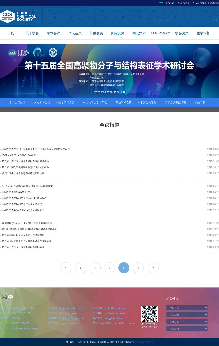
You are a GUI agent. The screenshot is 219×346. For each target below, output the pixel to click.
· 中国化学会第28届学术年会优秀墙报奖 (21, 204)
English (170, 3)
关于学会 (32, 33)
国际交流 (117, 33)
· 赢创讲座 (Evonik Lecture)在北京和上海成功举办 (26, 223)
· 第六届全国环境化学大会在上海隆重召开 (22, 235)
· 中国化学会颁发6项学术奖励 (15, 192)
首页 (10, 33)
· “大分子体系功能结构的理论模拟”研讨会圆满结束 (26, 186)
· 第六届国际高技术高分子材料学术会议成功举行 (25, 241)
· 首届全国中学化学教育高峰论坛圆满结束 (22, 173)
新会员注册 (184, 3)
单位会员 (96, 33)
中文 (161, 3)
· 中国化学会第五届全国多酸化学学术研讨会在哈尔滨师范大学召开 (35, 149)
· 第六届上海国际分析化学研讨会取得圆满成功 (24, 161)
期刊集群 (139, 33)
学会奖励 (182, 33)
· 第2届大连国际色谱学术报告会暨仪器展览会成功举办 (28, 229)
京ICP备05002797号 (144, 342)
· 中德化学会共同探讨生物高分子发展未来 (22, 210)
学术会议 (53, 33)
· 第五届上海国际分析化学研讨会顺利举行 (22, 247)
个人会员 (75, 33)
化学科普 (203, 33)
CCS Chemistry (160, 33)
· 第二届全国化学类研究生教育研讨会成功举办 (24, 167)
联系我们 (214, 3)
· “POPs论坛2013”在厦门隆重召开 (18, 155)
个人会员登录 (200, 3)
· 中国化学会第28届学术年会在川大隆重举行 (23, 198)
